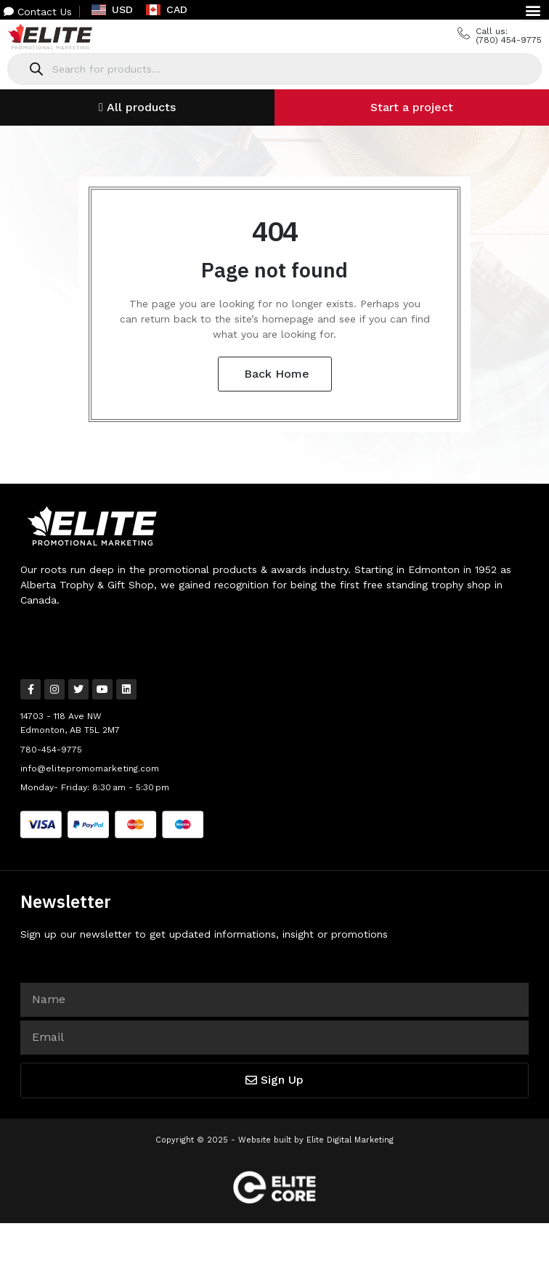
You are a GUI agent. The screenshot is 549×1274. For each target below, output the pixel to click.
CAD (166, 9)
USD (112, 9)
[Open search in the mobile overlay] (274, 69)
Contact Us (38, 11)
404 (275, 230)
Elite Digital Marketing (350, 1140)
